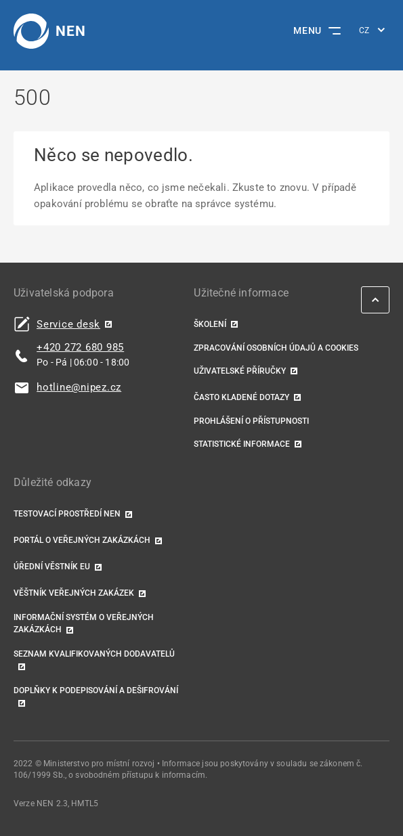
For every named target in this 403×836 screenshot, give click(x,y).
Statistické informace (242, 444)
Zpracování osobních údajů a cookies (276, 348)
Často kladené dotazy (241, 397)
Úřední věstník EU (52, 566)
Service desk (68, 325)
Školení (210, 324)
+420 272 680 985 (80, 347)
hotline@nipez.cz (79, 387)
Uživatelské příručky (240, 371)
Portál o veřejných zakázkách (82, 540)
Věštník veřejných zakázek (74, 593)
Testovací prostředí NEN (67, 514)
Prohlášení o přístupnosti (251, 421)
